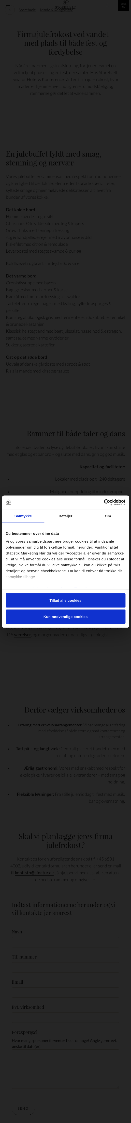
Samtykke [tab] (23, 516)
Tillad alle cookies (65, 600)
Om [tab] (108, 516)
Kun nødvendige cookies (66, 616)
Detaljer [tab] (66, 516)
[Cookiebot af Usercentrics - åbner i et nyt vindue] (103, 502)
